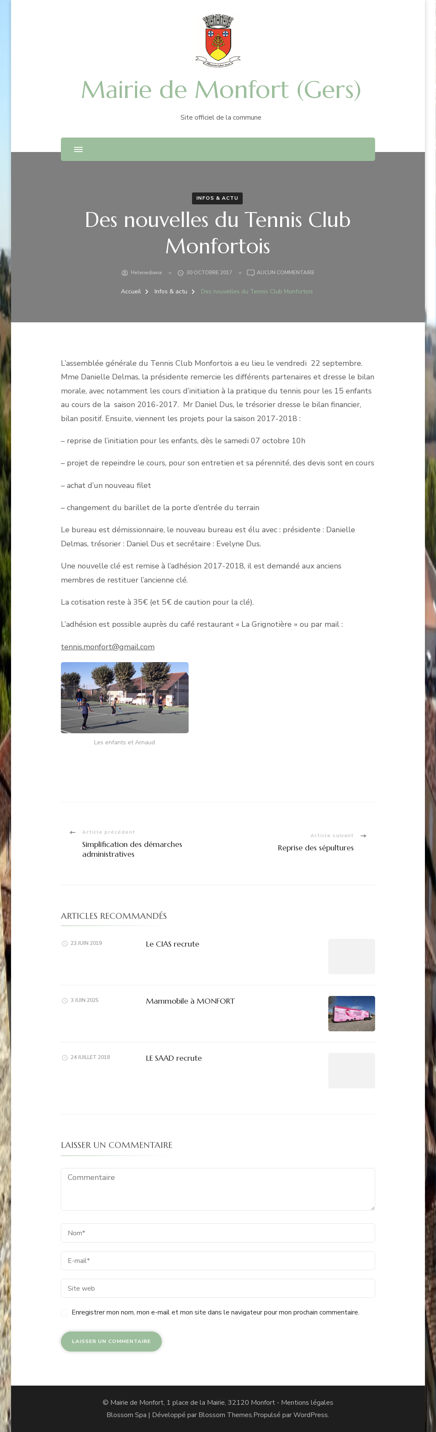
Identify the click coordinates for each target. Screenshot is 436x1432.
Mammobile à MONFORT (190, 1001)
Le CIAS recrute (172, 944)
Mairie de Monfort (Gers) (221, 89)
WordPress (310, 1415)
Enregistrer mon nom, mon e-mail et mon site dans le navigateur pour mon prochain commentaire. (215, 1312)
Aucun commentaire (286, 273)
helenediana (146, 272)
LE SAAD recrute (174, 1058)
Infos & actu (217, 198)
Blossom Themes (225, 1415)
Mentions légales (307, 1402)
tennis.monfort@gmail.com (108, 647)
